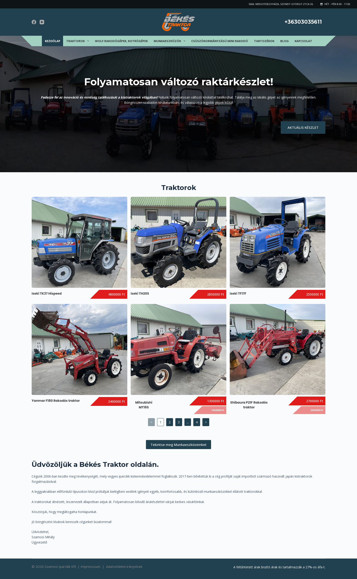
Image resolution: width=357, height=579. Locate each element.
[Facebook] (34, 22)
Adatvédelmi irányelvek (124, 566)
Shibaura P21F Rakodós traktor (249, 405)
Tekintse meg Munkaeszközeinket (178, 444)
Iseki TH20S (140, 293)
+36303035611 (303, 22)
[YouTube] (42, 22)
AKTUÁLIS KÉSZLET (303, 127)
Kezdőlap (52, 41)
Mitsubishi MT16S (143, 405)
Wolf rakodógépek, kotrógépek (121, 41)
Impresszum (91, 566)
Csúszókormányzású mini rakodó (219, 41)
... (188, 422)
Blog (284, 41)
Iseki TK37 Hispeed (47, 293)
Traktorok (78, 41)
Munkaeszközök (170, 41)
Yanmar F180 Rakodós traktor (56, 400)
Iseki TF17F (238, 293)
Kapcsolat (303, 41)
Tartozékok (264, 41)
